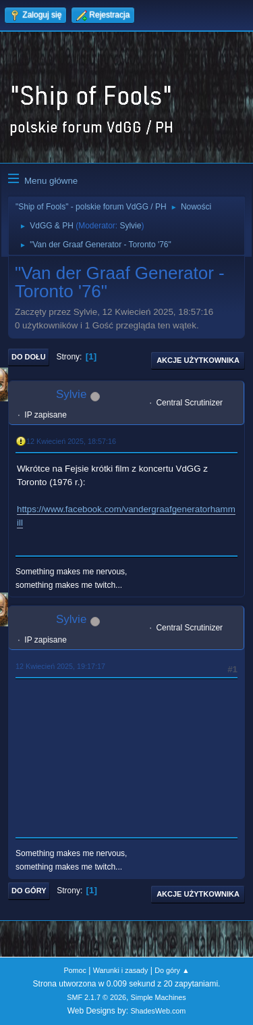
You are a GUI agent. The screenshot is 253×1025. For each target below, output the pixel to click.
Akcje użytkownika (198, 360)
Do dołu (28, 357)
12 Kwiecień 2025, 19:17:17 (60, 666)
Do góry (29, 890)
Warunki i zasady (120, 970)
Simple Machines (158, 997)
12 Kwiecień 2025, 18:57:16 (71, 441)
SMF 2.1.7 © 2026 (96, 997)
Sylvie (130, 225)
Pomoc (74, 970)
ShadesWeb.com (158, 1011)
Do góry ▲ (171, 970)
